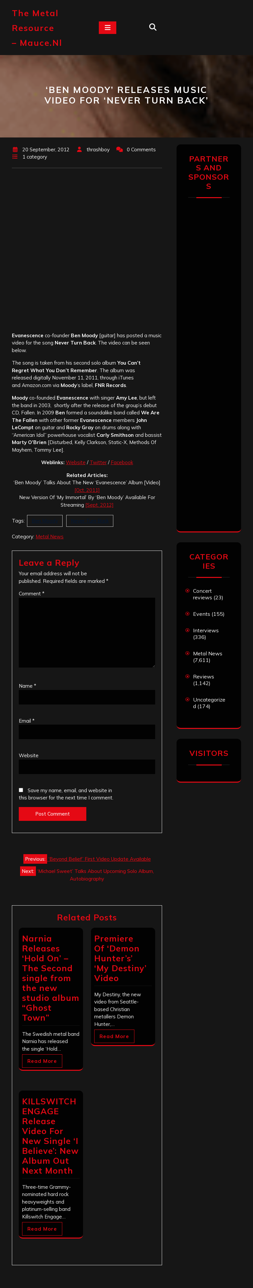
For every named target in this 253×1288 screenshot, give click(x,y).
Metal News (50, 536)
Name (27, 686)
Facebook (122, 462)
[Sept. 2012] (99, 505)
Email (27, 721)
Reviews (203, 676)
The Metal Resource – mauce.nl (37, 28)
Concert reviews (202, 594)
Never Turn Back (90, 521)
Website (76, 462)
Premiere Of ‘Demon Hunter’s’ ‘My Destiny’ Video (120, 958)
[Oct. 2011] (87, 490)
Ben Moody (45, 521)
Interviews (206, 630)
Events (201, 614)
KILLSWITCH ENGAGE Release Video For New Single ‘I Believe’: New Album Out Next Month (50, 1136)
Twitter (98, 462)
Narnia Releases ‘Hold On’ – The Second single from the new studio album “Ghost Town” (50, 978)
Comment (31, 593)
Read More (42, 1061)
